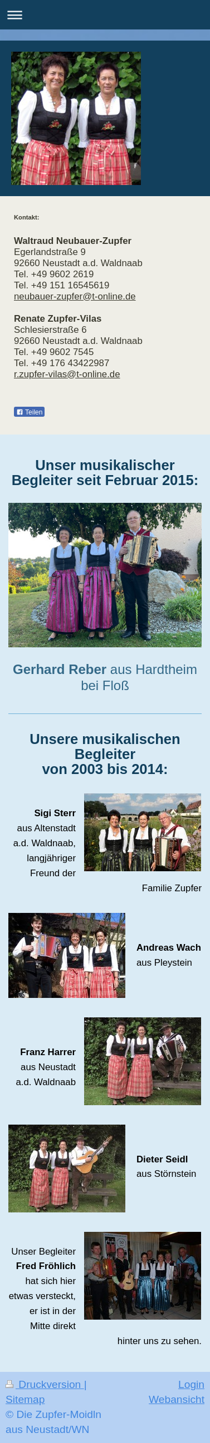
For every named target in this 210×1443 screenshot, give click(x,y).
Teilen (29, 412)
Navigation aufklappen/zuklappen (105, 15)
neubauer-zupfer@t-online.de (75, 296)
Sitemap (25, 1399)
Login (191, 1384)
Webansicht (176, 1399)
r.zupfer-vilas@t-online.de (67, 374)
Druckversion (45, 1384)
